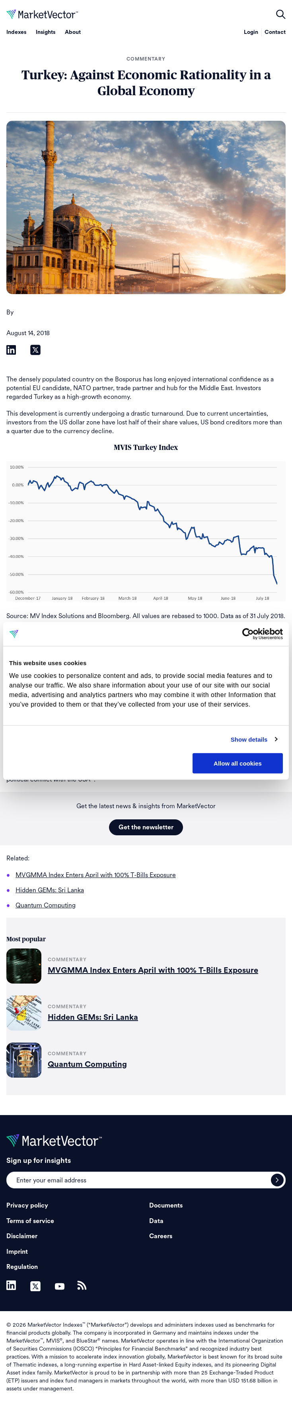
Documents (166, 1205)
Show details (249, 739)
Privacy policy (27, 1205)
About (73, 32)
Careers (160, 1236)
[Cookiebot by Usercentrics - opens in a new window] (248, 634)
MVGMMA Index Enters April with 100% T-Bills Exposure (153, 970)
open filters (281, 14)
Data (156, 1221)
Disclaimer (21, 1236)
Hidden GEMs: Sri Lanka (93, 1017)
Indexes (16, 32)
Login (251, 32)
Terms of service (30, 1221)
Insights (45, 32)
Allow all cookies (238, 763)
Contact (275, 32)
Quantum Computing (87, 1064)
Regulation (22, 1267)
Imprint (17, 1252)
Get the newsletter (146, 827)
